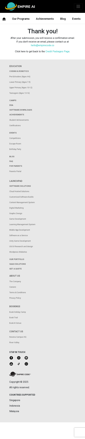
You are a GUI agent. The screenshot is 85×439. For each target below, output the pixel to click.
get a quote (15, 269)
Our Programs (21, 18)
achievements (16, 115)
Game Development (17, 219)
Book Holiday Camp (17, 312)
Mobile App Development (19, 230)
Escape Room (15, 144)
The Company (15, 281)
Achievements (45, 18)
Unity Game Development (20, 241)
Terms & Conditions (17, 292)
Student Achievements (19, 120)
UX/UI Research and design (21, 246)
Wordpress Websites (18, 252)
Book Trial (13, 318)
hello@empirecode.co (42, 45)
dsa (11, 105)
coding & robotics (19, 71)
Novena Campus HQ (17, 337)
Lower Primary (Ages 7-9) (19, 82)
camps (12, 100)
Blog (63, 18)
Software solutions (20, 186)
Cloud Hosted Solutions (19, 191)
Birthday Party (15, 149)
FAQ (11, 161)
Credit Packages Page (57, 51)
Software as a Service (18, 235)
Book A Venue (15, 323)
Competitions (15, 138)
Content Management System (22, 202)
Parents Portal (15, 171)
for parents (15, 166)
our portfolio (16, 259)
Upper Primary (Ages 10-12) (20, 88)
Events (76, 18)
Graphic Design (15, 213)
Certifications (15, 125)
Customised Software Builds (21, 197)
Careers (12, 287)
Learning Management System (22, 224)
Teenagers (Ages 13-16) (19, 93)
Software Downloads (20, 110)
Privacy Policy (15, 298)
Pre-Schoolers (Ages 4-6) (19, 77)
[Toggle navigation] (78, 6)
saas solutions (17, 264)
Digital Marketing (16, 208)
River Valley (14, 342)
